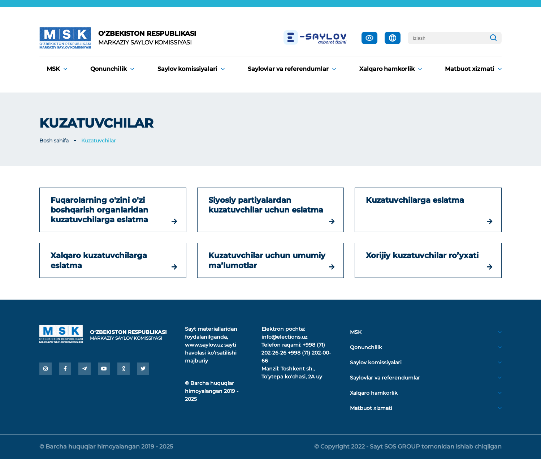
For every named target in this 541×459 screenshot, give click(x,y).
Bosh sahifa (54, 140)
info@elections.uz (284, 337)
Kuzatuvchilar (98, 140)
